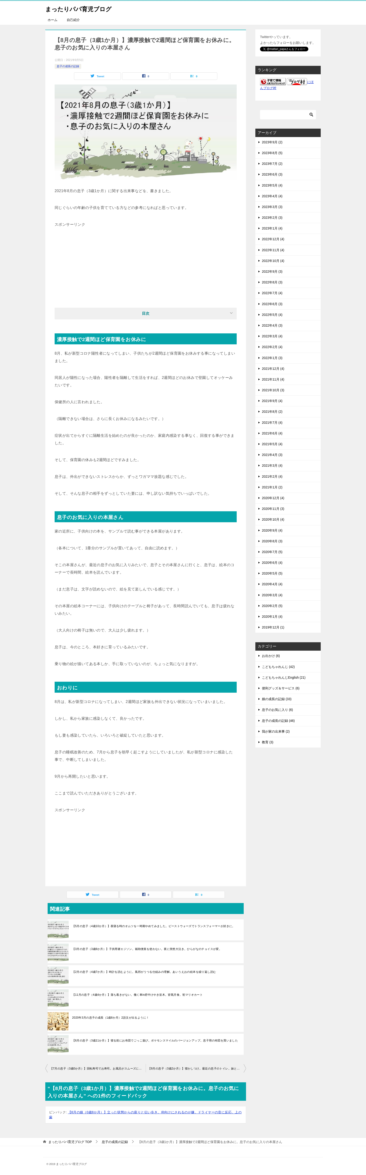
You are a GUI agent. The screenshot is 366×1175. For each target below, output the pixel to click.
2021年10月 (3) (273, 390)
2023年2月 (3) (272, 217)
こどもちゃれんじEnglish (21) (284, 677)
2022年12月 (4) (273, 239)
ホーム (52, 20)
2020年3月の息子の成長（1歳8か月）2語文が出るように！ (110, 1017)
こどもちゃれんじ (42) (278, 667)
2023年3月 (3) (272, 207)
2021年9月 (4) (272, 401)
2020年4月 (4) (272, 584)
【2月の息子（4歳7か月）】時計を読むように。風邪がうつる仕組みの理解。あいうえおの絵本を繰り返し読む (144, 972)
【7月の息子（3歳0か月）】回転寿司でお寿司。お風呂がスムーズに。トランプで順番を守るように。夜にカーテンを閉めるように (98, 1068)
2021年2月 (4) (272, 476)
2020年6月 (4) (272, 563)
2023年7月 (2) (272, 164)
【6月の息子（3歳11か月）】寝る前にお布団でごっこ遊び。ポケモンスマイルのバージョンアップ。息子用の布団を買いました (155, 1040)
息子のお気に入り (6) (277, 710)
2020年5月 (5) (272, 573)
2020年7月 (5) (272, 552)
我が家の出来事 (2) (276, 731)
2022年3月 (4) (272, 336)
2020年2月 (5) (272, 606)
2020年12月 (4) (273, 498)
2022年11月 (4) (273, 250)
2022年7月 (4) (272, 293)
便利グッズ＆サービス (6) (280, 688)
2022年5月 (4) (272, 315)
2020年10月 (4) (273, 519)
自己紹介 (73, 20)
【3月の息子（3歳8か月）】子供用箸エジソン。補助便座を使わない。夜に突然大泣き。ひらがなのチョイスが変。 (147, 949)
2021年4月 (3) (272, 455)
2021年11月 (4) (273, 379)
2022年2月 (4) (272, 347)
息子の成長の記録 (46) (278, 721)
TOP (70, 1142)
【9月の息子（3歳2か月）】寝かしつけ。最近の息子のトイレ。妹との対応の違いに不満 (197, 1068)
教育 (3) (267, 742)
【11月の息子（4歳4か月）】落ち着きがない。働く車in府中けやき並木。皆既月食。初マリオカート (137, 994)
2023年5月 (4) (272, 185)
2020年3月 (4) (272, 595)
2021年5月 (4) (272, 444)
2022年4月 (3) (272, 325)
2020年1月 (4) (272, 616)
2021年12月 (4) (273, 368)
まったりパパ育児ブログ (84, 8)
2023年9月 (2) (272, 142)
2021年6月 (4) (272, 433)
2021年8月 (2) (272, 411)
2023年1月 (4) (272, 228)
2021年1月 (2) (272, 487)
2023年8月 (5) (272, 153)
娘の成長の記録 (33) (277, 699)
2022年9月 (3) (272, 271)
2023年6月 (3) (272, 174)
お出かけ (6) (271, 656)
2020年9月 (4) (272, 530)
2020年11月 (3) (273, 509)
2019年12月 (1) (273, 627)
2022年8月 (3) (272, 282)
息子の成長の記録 (68, 66)
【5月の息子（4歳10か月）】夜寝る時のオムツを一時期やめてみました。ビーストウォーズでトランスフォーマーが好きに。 (153, 926)
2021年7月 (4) (272, 422)
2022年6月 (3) (272, 304)
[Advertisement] (146, 261)
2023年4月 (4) (272, 196)
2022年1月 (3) (272, 358)
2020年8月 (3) (272, 541)
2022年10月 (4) (273, 261)
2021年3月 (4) (272, 465)
